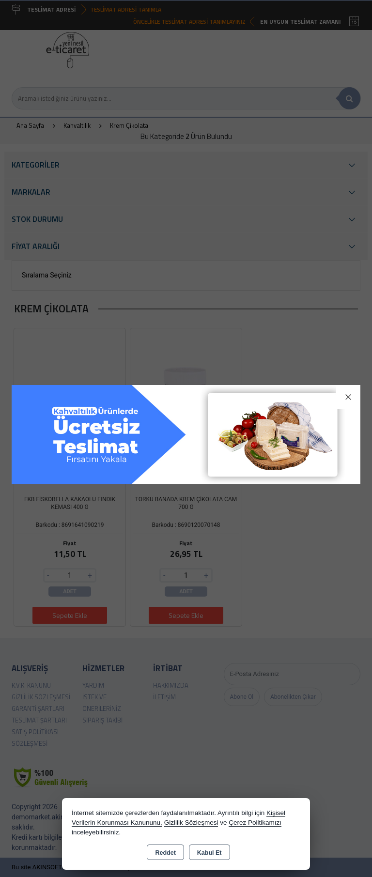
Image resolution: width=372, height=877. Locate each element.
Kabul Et (209, 852)
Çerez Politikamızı (255, 822)
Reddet (165, 852)
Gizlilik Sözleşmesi (191, 822)
